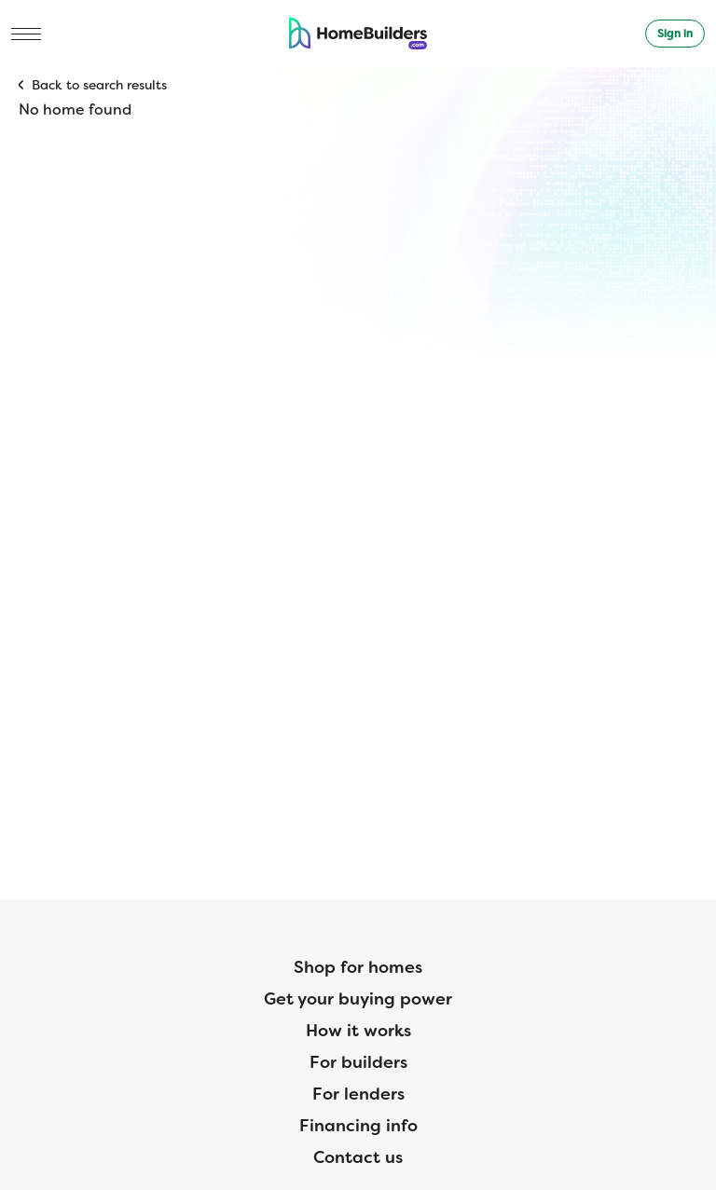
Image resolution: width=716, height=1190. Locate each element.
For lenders (358, 1094)
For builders (358, 1062)
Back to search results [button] (99, 84)
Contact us (358, 1157)
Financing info (358, 1126)
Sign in (675, 33)
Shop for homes (358, 967)
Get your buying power (358, 999)
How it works (358, 1030)
